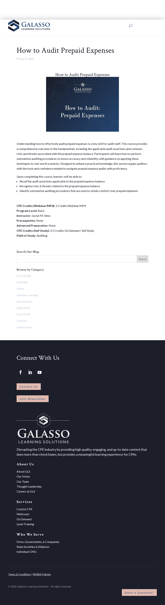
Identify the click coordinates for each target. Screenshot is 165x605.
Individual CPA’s (27, 551)
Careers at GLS (26, 491)
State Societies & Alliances (33, 546)
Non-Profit (24, 314)
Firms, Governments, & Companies (38, 541)
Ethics (20, 288)
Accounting (24, 275)
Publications (24, 327)
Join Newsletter (32, 398)
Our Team (23, 481)
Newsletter (24, 308)
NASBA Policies (42, 574)
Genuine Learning (27, 295)
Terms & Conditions (19, 574)
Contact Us (28, 386)
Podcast (22, 320)
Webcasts (23, 514)
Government (24, 301)
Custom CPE (24, 509)
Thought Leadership (29, 486)
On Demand (24, 519)
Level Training (25, 524)
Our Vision (23, 476)
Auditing (22, 282)
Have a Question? (139, 592)
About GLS (23, 471)
